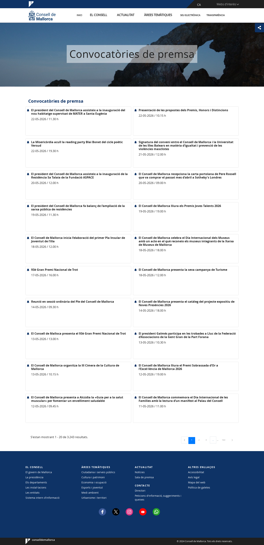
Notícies (140, 472)
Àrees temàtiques (160, 15)
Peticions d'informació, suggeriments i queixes (158, 497)
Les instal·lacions (36, 487)
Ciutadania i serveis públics (98, 472)
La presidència (34, 477)
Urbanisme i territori (94, 497)
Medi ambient (90, 492)
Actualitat (133, 15)
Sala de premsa (144, 477)
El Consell (111, 15)
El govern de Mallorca (39, 472)
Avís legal (194, 477)
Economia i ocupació (93, 482)
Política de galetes (199, 487)
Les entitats (33, 492)
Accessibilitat (196, 472)
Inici (96, 15)
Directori (140, 490)
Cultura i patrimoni (93, 477)
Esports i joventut (92, 487)
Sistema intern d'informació (42, 497)
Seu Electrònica (190, 15)
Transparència (215, 15)
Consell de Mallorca (37, 541)
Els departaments (36, 482)
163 (225, 439)
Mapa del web (196, 482)
